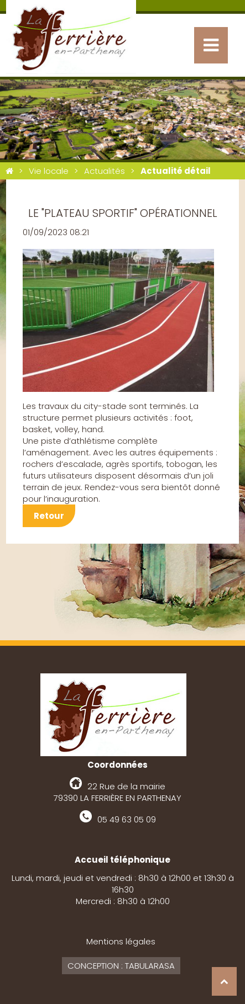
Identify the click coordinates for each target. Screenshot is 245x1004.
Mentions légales (120, 941)
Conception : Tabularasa (121, 965)
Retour (49, 516)
